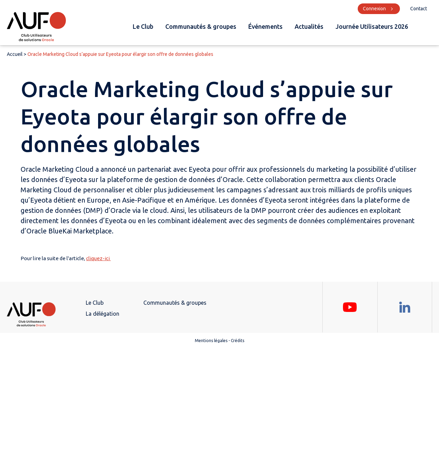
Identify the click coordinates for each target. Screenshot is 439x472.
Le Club (143, 26)
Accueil (15, 54)
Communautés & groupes (200, 26)
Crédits (237, 340)
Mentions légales (211, 340)
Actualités (309, 26)
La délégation (102, 314)
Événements (265, 26)
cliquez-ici (98, 258)
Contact (418, 8)
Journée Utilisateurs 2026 (371, 26)
